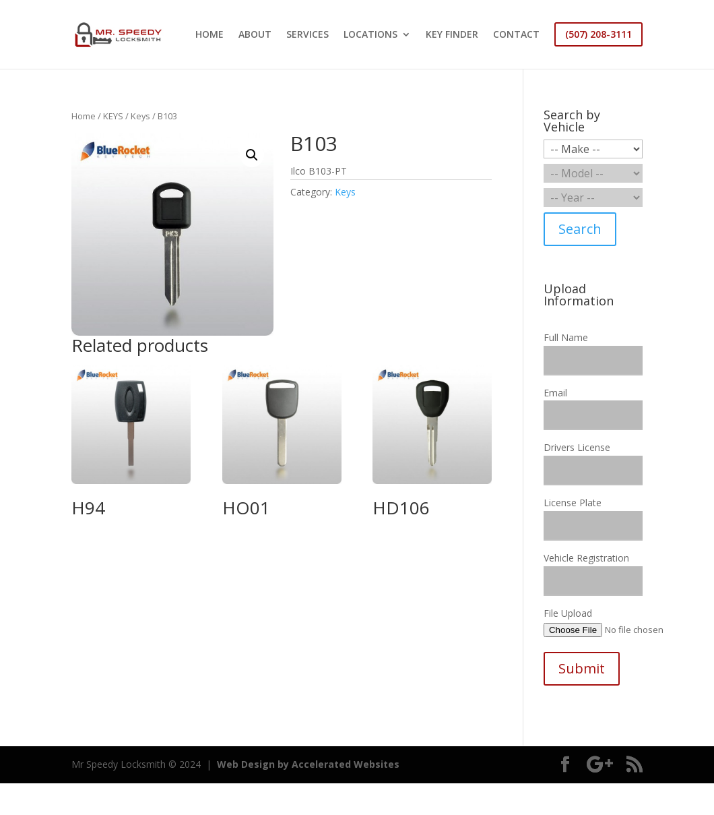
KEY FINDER (452, 35)
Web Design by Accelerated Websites (308, 764)
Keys (140, 116)
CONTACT (516, 35)
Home (83, 116)
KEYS (113, 116)
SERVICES (307, 35)
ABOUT (254, 35)
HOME (209, 35)
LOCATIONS (370, 35)
